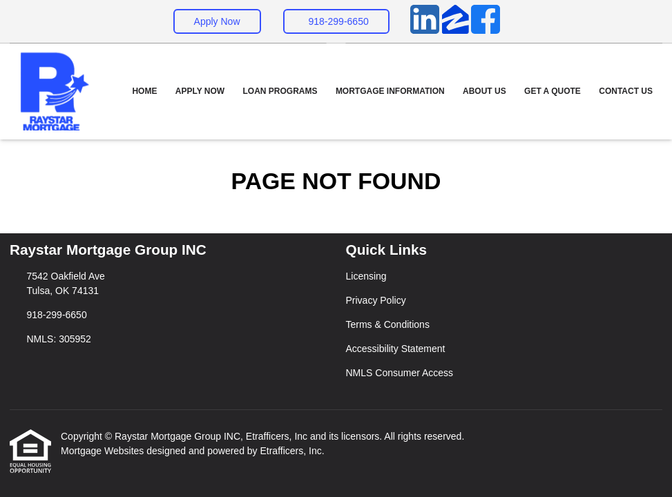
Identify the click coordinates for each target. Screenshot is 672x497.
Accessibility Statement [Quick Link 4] (395, 348)
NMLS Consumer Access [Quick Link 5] (400, 372)
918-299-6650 (339, 21)
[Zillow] (455, 21)
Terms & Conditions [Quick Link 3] (388, 324)
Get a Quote (552, 91)
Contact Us (626, 91)
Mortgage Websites (103, 450)
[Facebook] (485, 21)
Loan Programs (280, 91)
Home (144, 91)
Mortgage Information (390, 91)
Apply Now (217, 21)
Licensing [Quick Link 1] (366, 276)
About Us (484, 91)
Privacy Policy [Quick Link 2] (376, 300)
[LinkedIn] (424, 21)
